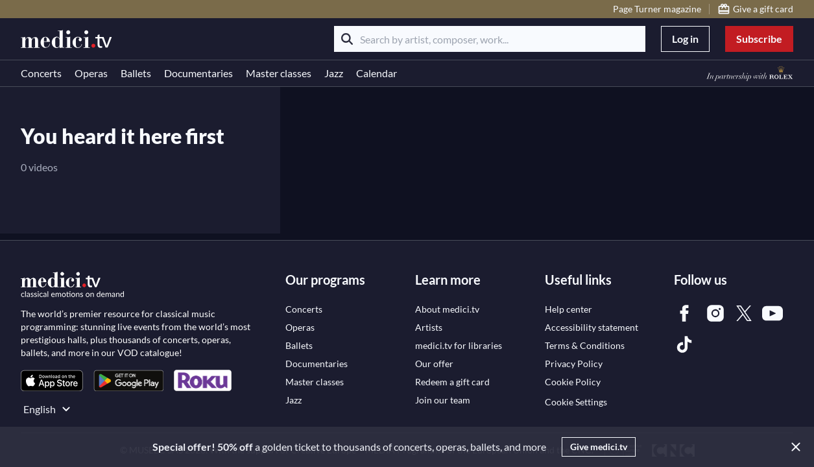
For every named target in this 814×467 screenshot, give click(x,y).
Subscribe (759, 38)
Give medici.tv (598, 446)
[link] (52, 380)
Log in (685, 38)
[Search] (347, 39)
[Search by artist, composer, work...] (489, 39)
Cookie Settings (576, 401)
